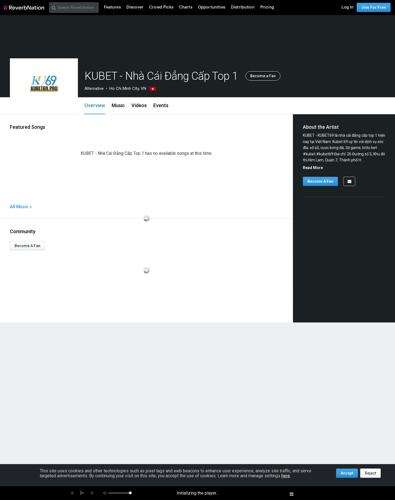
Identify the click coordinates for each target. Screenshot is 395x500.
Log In (348, 7)
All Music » (21, 206)
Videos (139, 105)
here (285, 475)
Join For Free (373, 7)
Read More (313, 167)
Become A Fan (27, 246)
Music (118, 105)
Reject (370, 473)
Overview (94, 105)
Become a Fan (263, 76)
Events (160, 105)
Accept (347, 473)
